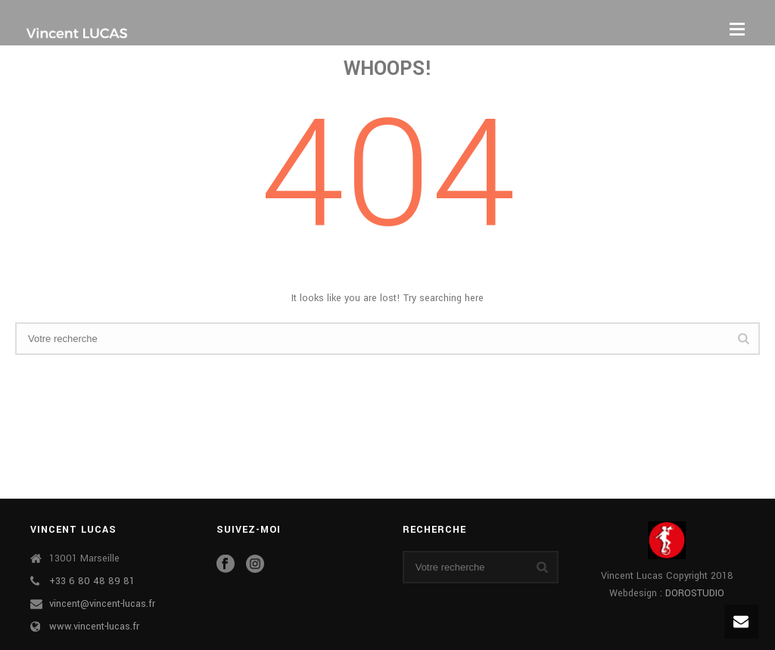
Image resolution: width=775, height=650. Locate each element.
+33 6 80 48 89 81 (92, 581)
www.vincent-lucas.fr (94, 626)
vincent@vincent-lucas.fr (102, 604)
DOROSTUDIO (694, 593)
